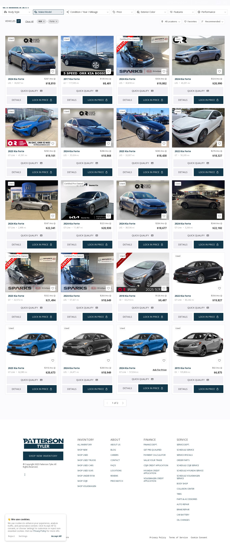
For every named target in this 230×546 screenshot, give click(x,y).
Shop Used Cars (85, 465)
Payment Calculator (155, 455)
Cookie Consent (199, 537)
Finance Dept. (150, 444)
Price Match (117, 481)
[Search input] (61, 10)
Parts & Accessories (187, 499)
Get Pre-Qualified (153, 449)
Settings (23, 536)
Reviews (114, 475)
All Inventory (84, 444)
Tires (179, 494)
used (11, 39)
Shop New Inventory (43, 455)
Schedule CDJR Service (188, 465)
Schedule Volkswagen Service (188, 477)
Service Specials (185, 455)
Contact (216, 10)
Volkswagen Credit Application (154, 479)
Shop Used (82, 455)
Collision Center (185, 488)
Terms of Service (178, 537)
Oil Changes (183, 520)
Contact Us (201, 2)
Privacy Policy (39, 531)
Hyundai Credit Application (152, 472)
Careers (114, 455)
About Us (115, 444)
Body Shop (182, 483)
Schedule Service (185, 449)
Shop (139, 10)
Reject (11, 536)
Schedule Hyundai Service (190, 470)
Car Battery (183, 514)
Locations (116, 470)
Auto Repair (183, 504)
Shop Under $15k (86, 475)
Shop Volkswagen (86, 486)
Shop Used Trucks (86, 460)
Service (196, 10)
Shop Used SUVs (85, 470)
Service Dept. (183, 444)
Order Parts (183, 460)
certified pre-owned (129, 39)
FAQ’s (113, 465)
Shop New (82, 449)
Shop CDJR (82, 481)
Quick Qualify (32, 90)
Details (16, 99)
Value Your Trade (153, 460)
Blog (113, 449)
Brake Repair (183, 509)
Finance (176, 10)
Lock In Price (40, 99)
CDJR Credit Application (156, 465)
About (156, 10)
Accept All (56, 536)
